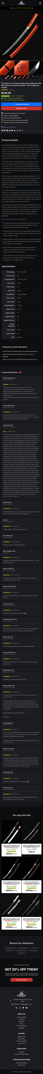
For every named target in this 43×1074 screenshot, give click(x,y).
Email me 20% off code (9, 127)
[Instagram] (16, 1008)
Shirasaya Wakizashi (22, 185)
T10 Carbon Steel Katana (20, 950)
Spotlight (21, 1028)
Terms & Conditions (21, 1041)
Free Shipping (11, 849)
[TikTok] (20, 1008)
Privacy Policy (21, 1043)
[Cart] (40, 3)
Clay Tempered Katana (10, 948)
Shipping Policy (22, 1036)
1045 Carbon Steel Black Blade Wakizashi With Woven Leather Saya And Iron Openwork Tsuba (31, 919)
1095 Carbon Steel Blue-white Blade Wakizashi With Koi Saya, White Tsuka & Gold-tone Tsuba (11, 919)
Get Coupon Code (21, 980)
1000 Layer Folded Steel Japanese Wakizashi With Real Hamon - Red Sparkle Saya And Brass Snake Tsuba (31, 882)
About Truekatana (21, 1017)
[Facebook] (26, 1008)
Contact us (21, 1019)
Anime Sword (21, 1065)
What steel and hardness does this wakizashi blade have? (20, 351)
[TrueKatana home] (21, 3)
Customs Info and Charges (21, 1054)
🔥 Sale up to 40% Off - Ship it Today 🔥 (21, 8)
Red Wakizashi (21, 953)
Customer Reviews (21, 1026)
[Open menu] (2, 3)
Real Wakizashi (8, 950)
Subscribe (21, 1021)
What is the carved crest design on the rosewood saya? (20, 359)
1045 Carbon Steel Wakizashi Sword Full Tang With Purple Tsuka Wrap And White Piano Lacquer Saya (11, 846)
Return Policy (21, 1039)
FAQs (21, 1023)
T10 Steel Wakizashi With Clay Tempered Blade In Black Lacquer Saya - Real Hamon (11, 882)
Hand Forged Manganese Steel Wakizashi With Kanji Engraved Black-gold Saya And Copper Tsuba (31, 846)
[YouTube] (23, 1008)
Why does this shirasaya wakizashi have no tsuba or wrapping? (18, 355)
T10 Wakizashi (34, 948)
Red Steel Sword (14, 219)
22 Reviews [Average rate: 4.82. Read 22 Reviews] (12, 90)
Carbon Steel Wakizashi (23, 948)
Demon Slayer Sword (21, 1063)
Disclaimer (21, 1052)
